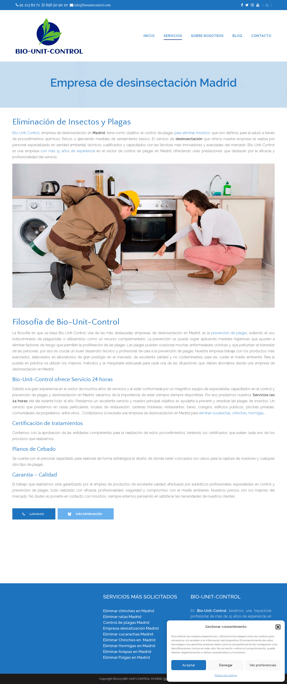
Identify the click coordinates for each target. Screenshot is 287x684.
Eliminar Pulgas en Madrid (126, 657)
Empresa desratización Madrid (131, 628)
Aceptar (188, 665)
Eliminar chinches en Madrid (128, 611)
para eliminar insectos (192, 133)
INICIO (149, 36)
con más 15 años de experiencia (68, 151)
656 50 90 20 (57, 5)
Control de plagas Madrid (126, 622)
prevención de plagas (229, 333)
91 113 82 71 (30, 5)
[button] (278, 627)
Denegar (226, 665)
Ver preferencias (263, 665)
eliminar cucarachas (215, 413)
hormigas (256, 413)
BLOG (237, 36)
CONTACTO (261, 36)
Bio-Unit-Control (25, 133)
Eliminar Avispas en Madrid (127, 651)
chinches (239, 413)
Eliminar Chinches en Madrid (129, 640)
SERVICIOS (173, 36)
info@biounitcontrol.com (92, 5)
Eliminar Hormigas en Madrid (129, 645)
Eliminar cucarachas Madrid (128, 634)
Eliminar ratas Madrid (122, 616)
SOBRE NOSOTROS (207, 36)
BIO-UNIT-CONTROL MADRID (142, 678)
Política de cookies (226, 675)
